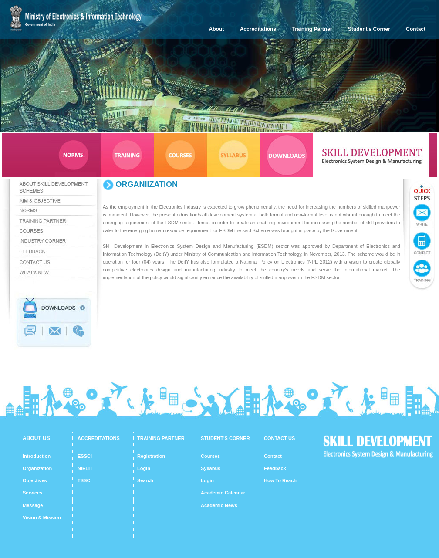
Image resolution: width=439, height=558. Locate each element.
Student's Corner (369, 29)
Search (145, 480)
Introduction (37, 456)
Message (33, 505)
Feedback (275, 468)
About (216, 29)
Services (32, 492)
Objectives (35, 480)
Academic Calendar (223, 492)
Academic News (219, 505)
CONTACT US (279, 438)
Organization (37, 468)
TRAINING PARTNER (161, 438)
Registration (151, 456)
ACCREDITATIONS (99, 438)
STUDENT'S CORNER (225, 438)
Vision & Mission (42, 517)
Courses (210, 456)
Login (143, 468)
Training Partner (312, 29)
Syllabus (210, 468)
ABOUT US (36, 438)
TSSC (84, 480)
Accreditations (258, 29)
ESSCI (85, 456)
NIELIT (85, 468)
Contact (415, 29)
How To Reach (280, 480)
